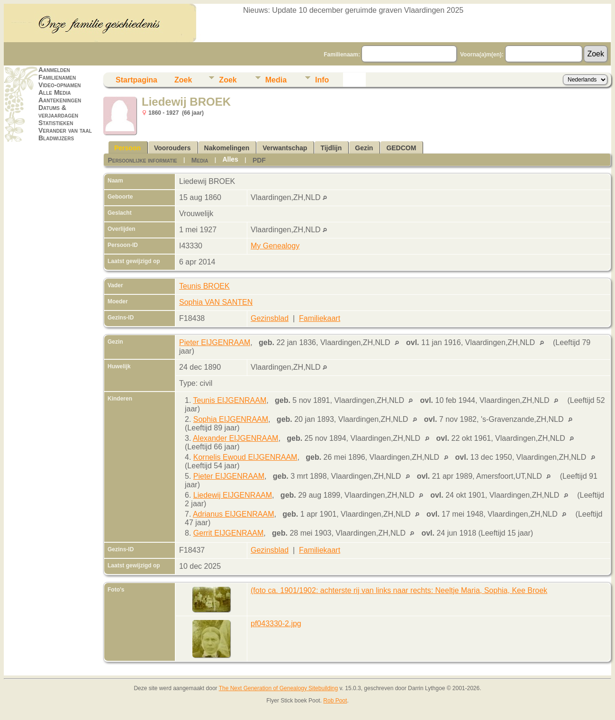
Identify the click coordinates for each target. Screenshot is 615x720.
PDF (259, 160)
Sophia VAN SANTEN (216, 302)
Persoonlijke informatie (142, 160)
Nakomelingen (227, 148)
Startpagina (136, 80)
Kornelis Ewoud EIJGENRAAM (245, 457)
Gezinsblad (270, 318)
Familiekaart (319, 318)
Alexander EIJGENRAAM (236, 438)
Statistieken (55, 123)
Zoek (183, 80)
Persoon (127, 148)
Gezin (364, 148)
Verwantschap (284, 148)
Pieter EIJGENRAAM (214, 342)
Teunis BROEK (204, 286)
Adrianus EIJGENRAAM (233, 514)
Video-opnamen (59, 85)
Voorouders (172, 148)
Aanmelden (54, 69)
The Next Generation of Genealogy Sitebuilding (278, 688)
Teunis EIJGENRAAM (230, 400)
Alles (230, 159)
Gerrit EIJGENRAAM (228, 533)
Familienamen (57, 77)
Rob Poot (335, 700)
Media (276, 80)
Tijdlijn (331, 148)
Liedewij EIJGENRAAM (232, 495)
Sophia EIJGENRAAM (230, 419)
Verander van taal (65, 130)
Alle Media (54, 92)
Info (322, 80)
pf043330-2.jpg (276, 624)
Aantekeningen (59, 100)
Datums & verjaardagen (58, 111)
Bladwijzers (56, 138)
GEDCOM (401, 148)
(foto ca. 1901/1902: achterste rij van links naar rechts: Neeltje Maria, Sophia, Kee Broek (399, 590)
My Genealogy (275, 246)
